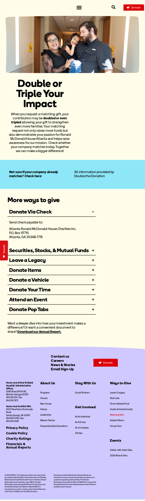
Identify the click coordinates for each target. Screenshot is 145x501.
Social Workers (82, 394)
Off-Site (78, 434)
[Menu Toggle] (79, 7)
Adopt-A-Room (117, 422)
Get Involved (85, 408)
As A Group (80, 423)
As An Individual (82, 418)
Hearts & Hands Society (121, 410)
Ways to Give (120, 385)
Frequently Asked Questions (54, 427)
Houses (44, 399)
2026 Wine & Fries (118, 457)
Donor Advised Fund (119, 405)
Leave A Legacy (117, 394)
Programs (45, 394)
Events (115, 442)
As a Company (82, 429)
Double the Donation (89, 176)
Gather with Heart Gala (121, 451)
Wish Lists (114, 399)
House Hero (116, 427)
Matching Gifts (117, 416)
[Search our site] (113, 7)
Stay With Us (85, 385)
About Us (47, 385)
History (43, 410)
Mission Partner (47, 422)
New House (46, 405)
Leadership (45, 416)
